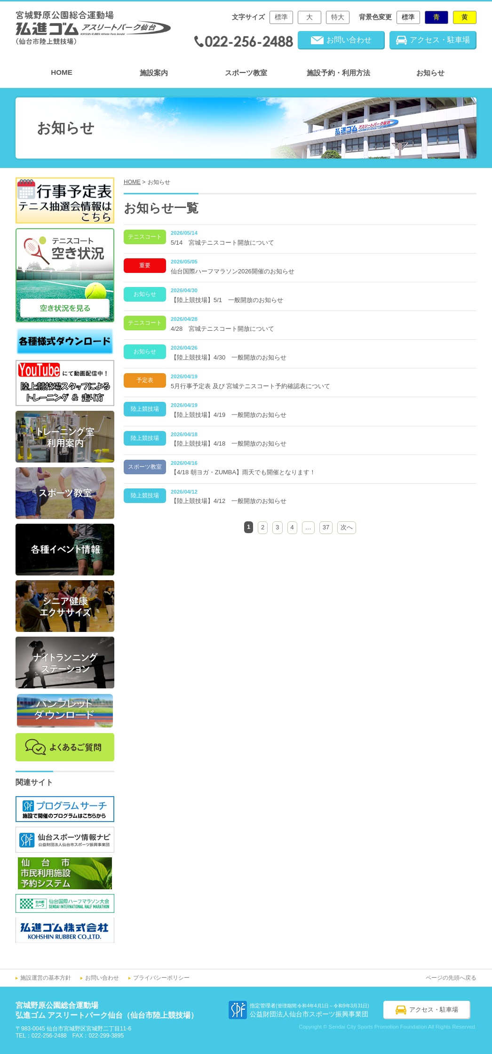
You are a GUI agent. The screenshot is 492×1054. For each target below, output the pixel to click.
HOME (61, 72)
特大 (337, 17)
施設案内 (154, 73)
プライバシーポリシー (161, 977)
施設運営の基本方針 (45, 977)
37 (326, 527)
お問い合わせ (102, 977)
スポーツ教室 (246, 73)
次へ (347, 527)
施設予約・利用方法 (338, 73)
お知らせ (430, 73)
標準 (281, 17)
